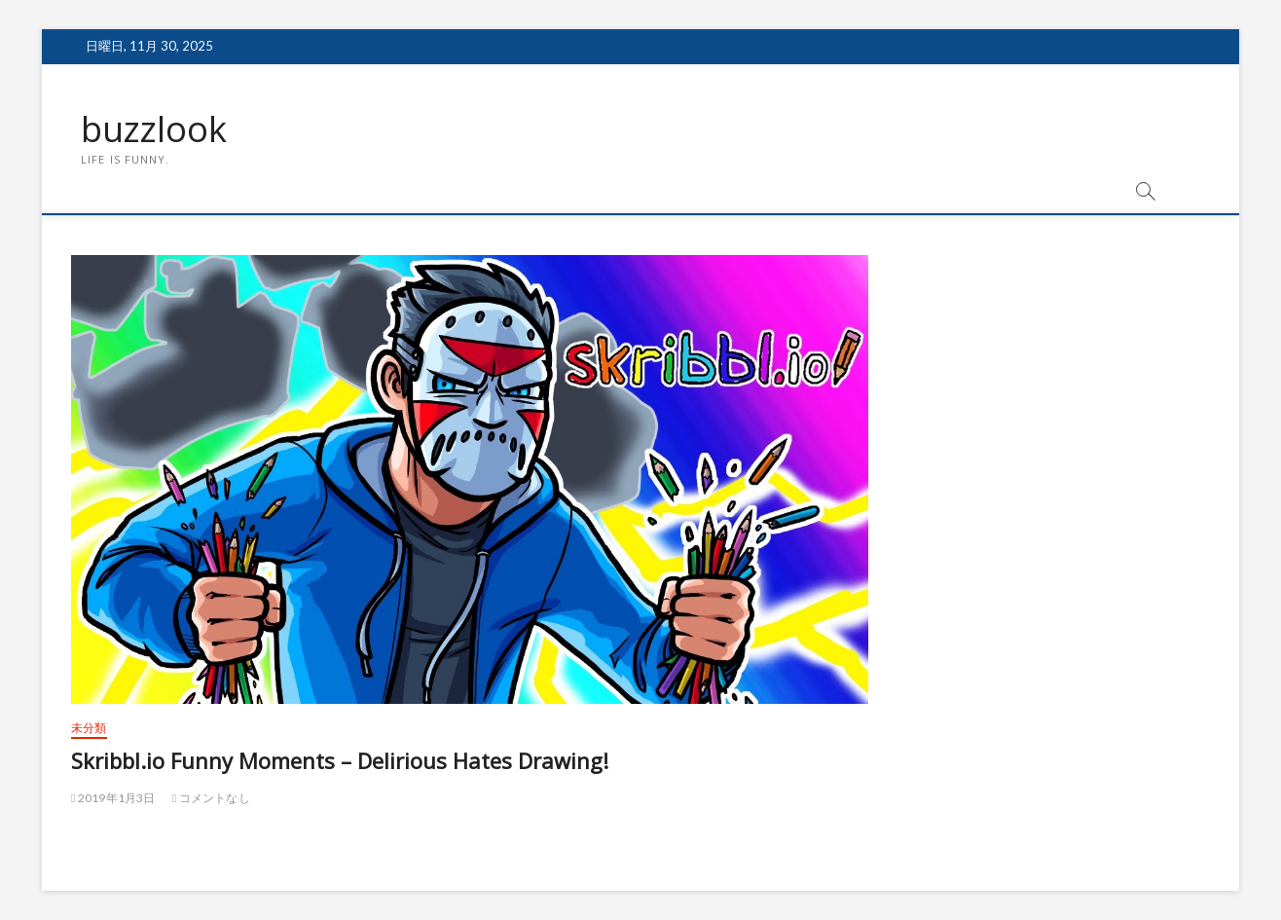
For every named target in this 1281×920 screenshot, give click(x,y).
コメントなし (211, 798)
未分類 (89, 727)
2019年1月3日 (113, 798)
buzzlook (154, 129)
